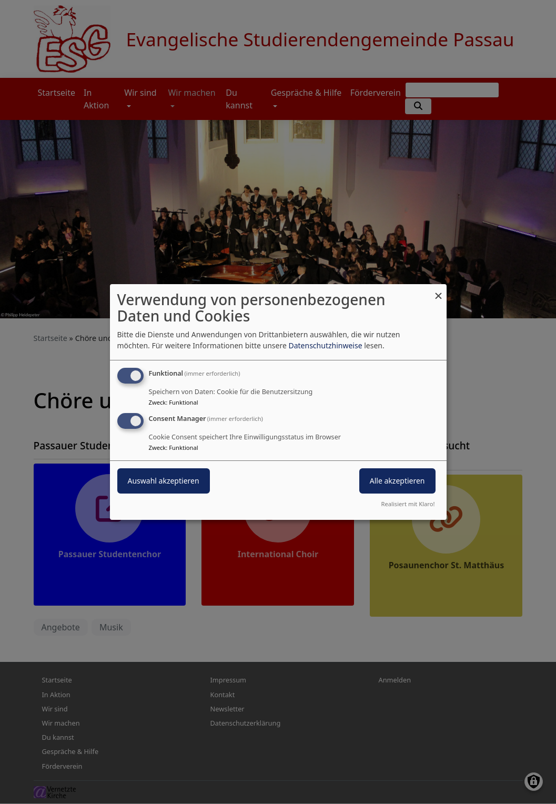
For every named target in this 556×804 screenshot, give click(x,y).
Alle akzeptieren (397, 481)
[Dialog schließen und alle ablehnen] (439, 290)
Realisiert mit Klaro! (408, 504)
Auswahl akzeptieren (163, 481)
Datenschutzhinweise (325, 345)
